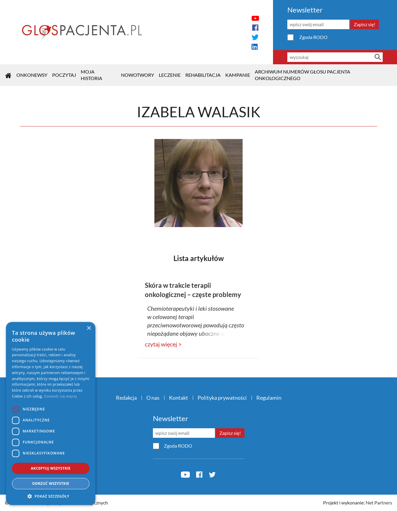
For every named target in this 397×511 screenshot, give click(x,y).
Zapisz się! (364, 24)
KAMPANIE (237, 75)
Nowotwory (137, 75)
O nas (152, 397)
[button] (50, 496)
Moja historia (91, 75)
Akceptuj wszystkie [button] (50, 468)
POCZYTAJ (64, 75)
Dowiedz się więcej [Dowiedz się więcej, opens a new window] (60, 396)
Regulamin (268, 397)
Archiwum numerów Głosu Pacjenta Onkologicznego (302, 75)
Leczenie (170, 75)
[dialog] (50, 413)
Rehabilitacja (203, 75)
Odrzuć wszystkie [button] (50, 483)
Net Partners (379, 502)
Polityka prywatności (222, 397)
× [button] (88, 328)
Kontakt (178, 397)
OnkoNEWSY (31, 75)
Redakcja (126, 397)
